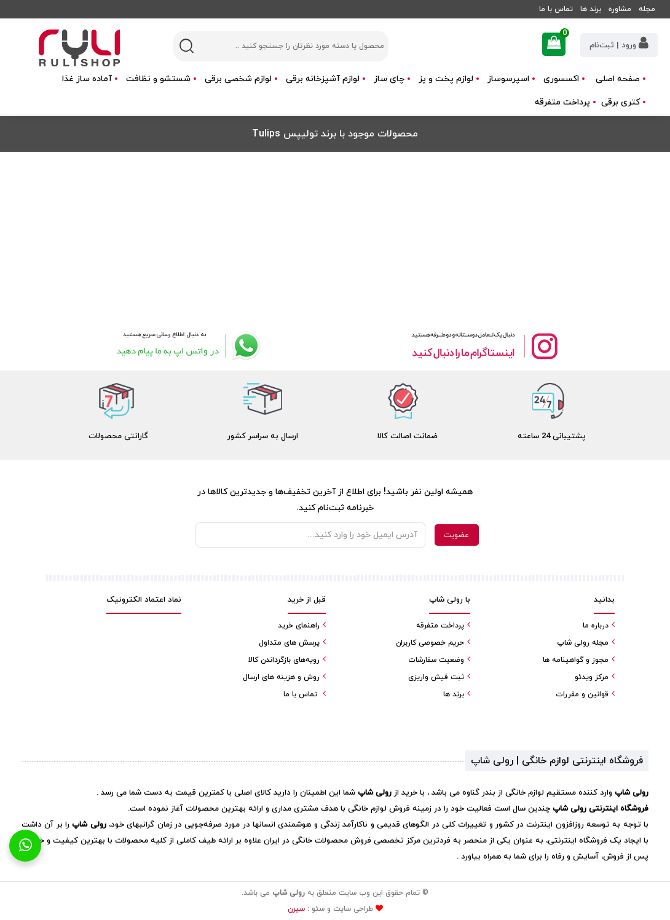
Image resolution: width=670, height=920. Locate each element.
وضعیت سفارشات (436, 660)
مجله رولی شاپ (583, 643)
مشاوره (620, 9)
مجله (647, 9)
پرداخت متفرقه (562, 102)
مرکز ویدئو (592, 677)
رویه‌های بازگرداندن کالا (284, 660)
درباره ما (596, 626)
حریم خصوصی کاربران (430, 643)
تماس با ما (556, 9)
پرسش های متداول (289, 643)
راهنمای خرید (299, 626)
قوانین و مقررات (582, 694)
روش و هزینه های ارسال (281, 677)
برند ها (590, 9)
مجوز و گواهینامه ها (576, 660)
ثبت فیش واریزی (436, 677)
